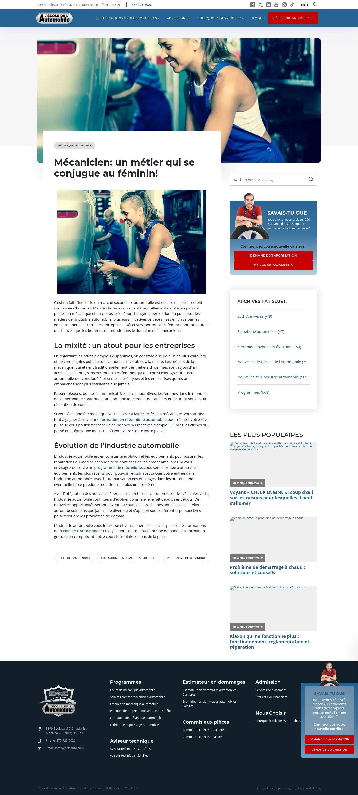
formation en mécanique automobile (133, 419)
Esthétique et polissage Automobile (134, 725)
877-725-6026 (138, 4)
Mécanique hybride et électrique (265, 346)
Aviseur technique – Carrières (130, 749)
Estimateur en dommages (214, 682)
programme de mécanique (118, 467)
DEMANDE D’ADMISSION (329, 749)
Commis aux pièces (206, 722)
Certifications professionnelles (126, 18)
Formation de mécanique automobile (136, 718)
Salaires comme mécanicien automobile (137, 697)
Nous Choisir (271, 713)
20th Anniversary (252, 316)
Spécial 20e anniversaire (293, 18)
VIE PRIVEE (131, 788)
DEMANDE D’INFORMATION (273, 255)
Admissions (177, 18)
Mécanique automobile (75, 145)
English (305, 4)
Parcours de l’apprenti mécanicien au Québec (141, 711)
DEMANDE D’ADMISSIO (273, 265)
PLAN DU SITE (114, 788)
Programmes (248, 392)
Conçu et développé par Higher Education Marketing (289, 788)
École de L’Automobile (80, 530)
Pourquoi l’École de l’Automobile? (279, 721)
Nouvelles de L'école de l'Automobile (269, 361)
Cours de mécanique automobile (132, 690)
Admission (268, 682)
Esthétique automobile (257, 331)
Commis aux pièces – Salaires (203, 737)
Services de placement (271, 690)
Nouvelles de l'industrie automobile (268, 376)
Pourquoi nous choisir (219, 18)
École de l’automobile (74, 558)
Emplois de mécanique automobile (134, 704)
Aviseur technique (132, 741)
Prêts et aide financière (272, 697)
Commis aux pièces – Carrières (204, 730)
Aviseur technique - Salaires (129, 755)
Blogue (257, 18)
